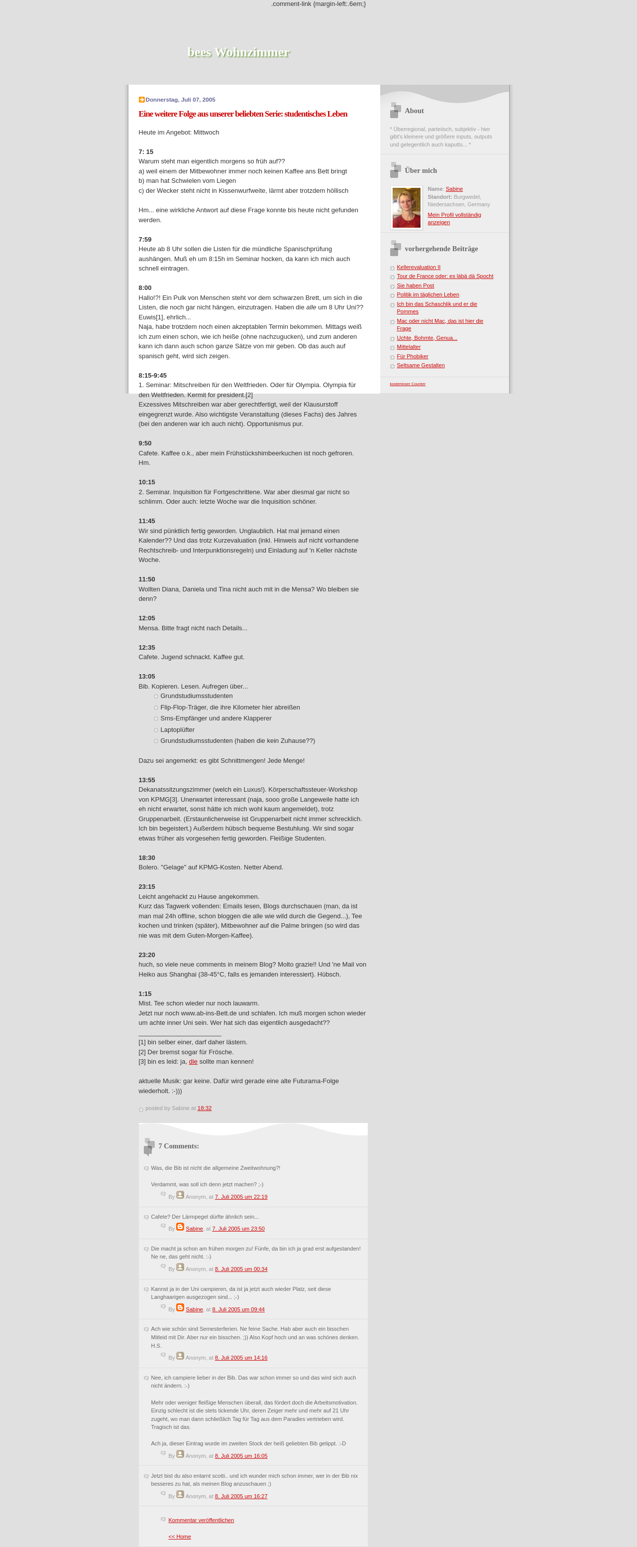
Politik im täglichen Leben (428, 294)
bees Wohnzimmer (239, 52)
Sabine (194, 1229)
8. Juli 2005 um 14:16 (241, 1358)
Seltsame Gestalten (421, 365)
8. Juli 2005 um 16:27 (241, 1496)
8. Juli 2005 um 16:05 (241, 1456)
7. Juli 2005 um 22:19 (241, 1197)
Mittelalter (409, 347)
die (193, 1061)
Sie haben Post (415, 285)
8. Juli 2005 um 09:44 (238, 1309)
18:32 (205, 1108)
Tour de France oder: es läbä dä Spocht (445, 276)
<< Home (180, 1537)
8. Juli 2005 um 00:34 (241, 1269)
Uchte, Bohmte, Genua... (427, 338)
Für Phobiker (412, 356)
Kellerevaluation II (419, 267)
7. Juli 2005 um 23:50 (238, 1229)
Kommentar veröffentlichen (201, 1520)
